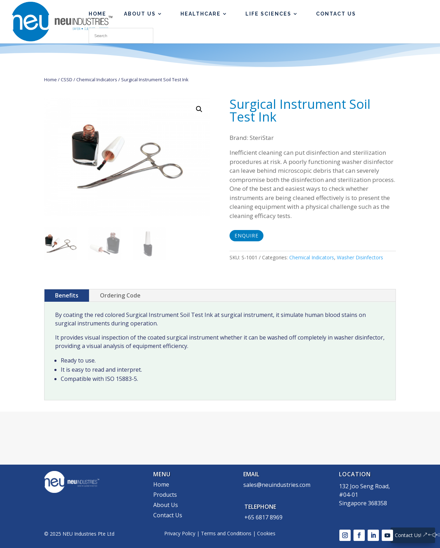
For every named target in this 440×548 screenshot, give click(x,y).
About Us (140, 14)
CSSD (66, 79)
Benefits (66, 295)
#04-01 (348, 495)
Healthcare (200, 14)
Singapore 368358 (363, 503)
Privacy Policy (179, 533)
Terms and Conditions (226, 533)
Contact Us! (408, 535)
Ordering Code (120, 295)
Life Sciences (268, 14)
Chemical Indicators (96, 79)
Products (165, 495)
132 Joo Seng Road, (364, 486)
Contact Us (336, 14)
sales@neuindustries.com (276, 485)
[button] (199, 109)
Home (50, 79)
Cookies (266, 533)
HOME (97, 14)
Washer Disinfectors (360, 257)
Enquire (246, 235)
